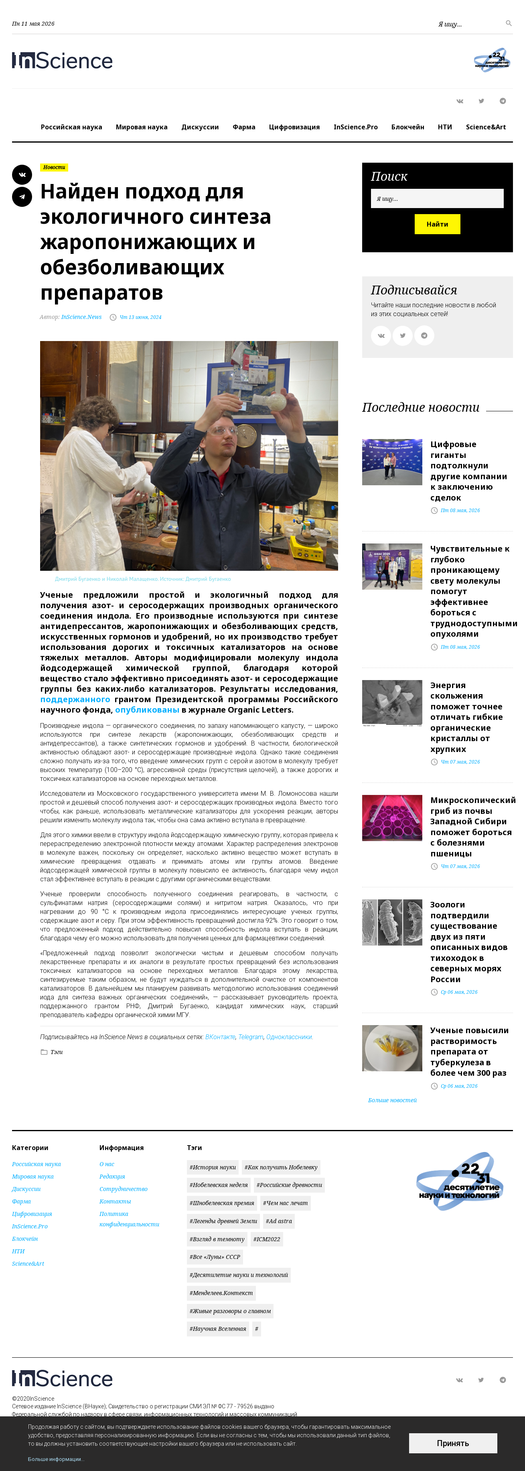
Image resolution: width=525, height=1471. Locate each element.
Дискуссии (200, 127)
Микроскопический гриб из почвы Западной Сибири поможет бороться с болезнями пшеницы (473, 821)
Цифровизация (294, 127)
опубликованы (147, 709)
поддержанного (75, 699)
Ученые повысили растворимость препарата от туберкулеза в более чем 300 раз (469, 1043)
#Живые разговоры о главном (230, 1302)
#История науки (213, 1158)
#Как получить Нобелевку (281, 1158)
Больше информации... (58, 1459)
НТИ (445, 127)
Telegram (251, 1036)
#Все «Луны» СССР (215, 1248)
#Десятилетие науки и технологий (239, 1267)
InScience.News (71, 317)
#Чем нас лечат (285, 1195)
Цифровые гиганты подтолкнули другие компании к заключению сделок (468, 470)
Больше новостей (392, 1091)
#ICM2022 (266, 1230)
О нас (106, 1155)
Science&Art (486, 127)
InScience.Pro (356, 127)
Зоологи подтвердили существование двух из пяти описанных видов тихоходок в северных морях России (469, 935)
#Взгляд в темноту (217, 1230)
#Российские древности (289, 1177)
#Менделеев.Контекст (221, 1284)
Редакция (112, 1168)
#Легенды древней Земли (223, 1212)
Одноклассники (289, 1036)
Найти (437, 224)
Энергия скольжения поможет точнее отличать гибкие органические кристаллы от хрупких (466, 713)
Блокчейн (407, 127)
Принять (453, 1443)
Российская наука (71, 127)
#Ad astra (279, 1212)
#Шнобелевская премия (222, 1195)
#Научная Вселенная (218, 1320)
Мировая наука (142, 127)
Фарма (244, 127)
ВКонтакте (220, 1036)
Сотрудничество (123, 1180)
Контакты (115, 1193)
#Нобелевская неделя (219, 1177)
